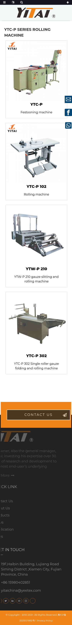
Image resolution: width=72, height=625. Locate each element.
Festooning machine (36, 112)
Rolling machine (36, 194)
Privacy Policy (45, 620)
